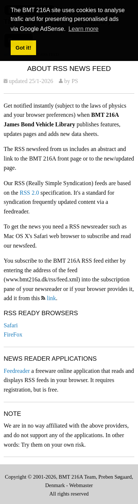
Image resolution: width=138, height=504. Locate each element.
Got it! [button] (23, 48)
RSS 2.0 (29, 193)
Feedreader (17, 371)
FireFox (13, 334)
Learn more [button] (83, 29)
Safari (11, 325)
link (51, 298)
